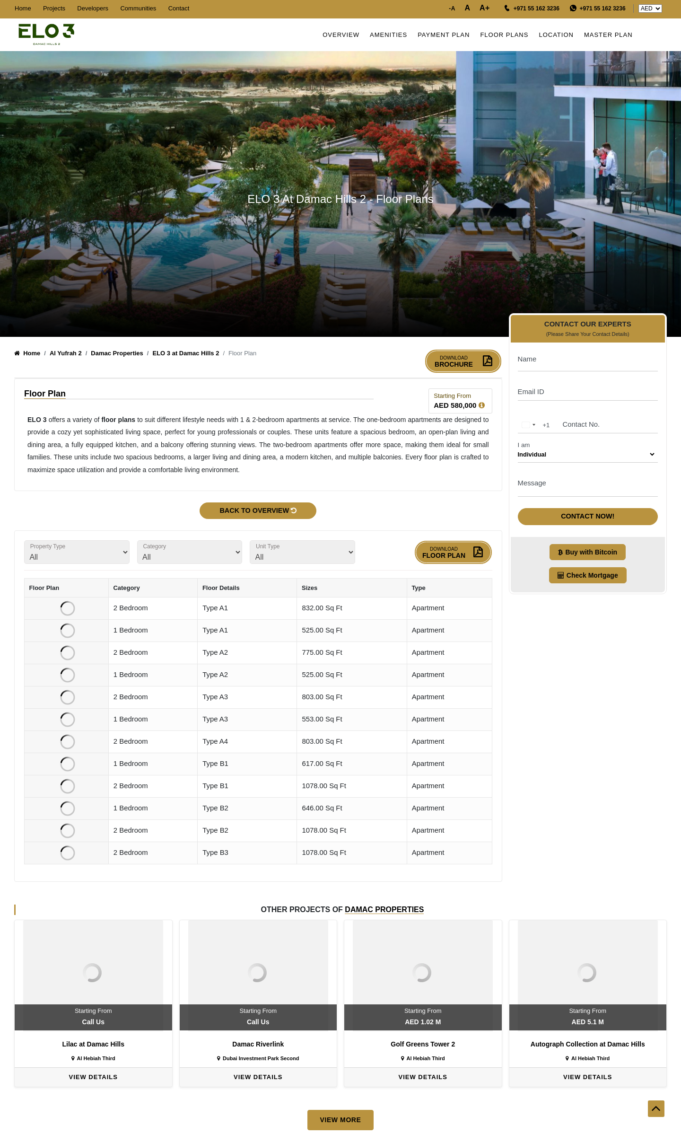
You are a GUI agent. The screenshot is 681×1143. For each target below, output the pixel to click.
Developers (92, 8)
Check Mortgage (588, 570)
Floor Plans (507, 34)
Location (558, 34)
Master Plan (610, 34)
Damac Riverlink (258, 1045)
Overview (343, 34)
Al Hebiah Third (93, 1059)
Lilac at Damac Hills (93, 1045)
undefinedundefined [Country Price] (650, 8)
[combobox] (534, 420)
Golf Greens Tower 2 (423, 1045)
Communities (138, 8)
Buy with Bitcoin (587, 547)
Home (23, 8)
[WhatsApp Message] (598, 8)
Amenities (391, 34)
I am (524, 439)
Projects (54, 8)
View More (340, 1120)
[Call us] (532, 8)
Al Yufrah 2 (66, 353)
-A (452, 8)
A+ (485, 8)
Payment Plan (446, 34)
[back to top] (656, 1127)
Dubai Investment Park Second (258, 1059)
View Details (93, 1077)
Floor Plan (453, 553)
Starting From (452, 396)
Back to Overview (258, 511)
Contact (179, 8)
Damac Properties (117, 353)
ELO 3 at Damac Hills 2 (185, 353)
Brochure (463, 362)
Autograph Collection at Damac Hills (588, 1045)
